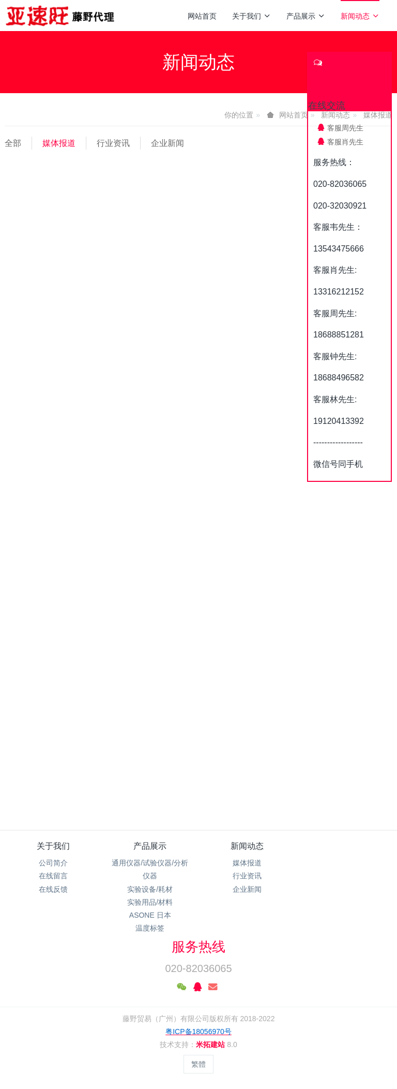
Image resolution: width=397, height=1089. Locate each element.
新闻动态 (360, 16)
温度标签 (149, 928)
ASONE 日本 (150, 915)
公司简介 (53, 863)
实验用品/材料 (150, 902)
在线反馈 (53, 889)
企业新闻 (167, 143)
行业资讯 (113, 143)
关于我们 (251, 16)
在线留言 (53, 876)
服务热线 (198, 946)
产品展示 (305, 16)
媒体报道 (58, 143)
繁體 (198, 1064)
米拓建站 (211, 1044)
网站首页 (202, 16)
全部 (13, 143)
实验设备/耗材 (150, 889)
